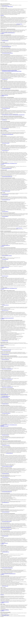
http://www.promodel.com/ (5, 359)
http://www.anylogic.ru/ (5, 40)
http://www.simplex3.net (9, 453)
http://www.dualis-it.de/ (5, 194)
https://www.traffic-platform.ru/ (6, 413)
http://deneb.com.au (5, 79)
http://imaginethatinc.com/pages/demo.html (18, 114)
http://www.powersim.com (5, 354)
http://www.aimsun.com (5, 5)
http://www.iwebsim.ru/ (5, 211)
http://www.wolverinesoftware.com (6, 168)
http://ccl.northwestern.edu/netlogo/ (7, 255)
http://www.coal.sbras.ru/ (5, 267)
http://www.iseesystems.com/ (6, 199)
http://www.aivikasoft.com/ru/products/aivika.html (8, 573)
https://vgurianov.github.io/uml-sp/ (6, 521)
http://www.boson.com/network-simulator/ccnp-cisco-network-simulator (11, 71)
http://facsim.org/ (4, 119)
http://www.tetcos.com (5, 259)
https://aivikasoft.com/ (5, 95)
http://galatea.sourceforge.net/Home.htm (7, 134)
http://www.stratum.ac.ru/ (5, 502)
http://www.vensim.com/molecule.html (6, 527)
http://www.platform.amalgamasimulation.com (8, 32)
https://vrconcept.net (5, 543)
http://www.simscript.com (5, 473)
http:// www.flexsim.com (5, 128)
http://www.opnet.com (5, 340)
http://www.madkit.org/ (5, 216)
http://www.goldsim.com (5, 150)
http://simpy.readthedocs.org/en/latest (7, 466)
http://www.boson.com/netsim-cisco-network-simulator (9, 70)
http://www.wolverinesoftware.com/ (7, 491)
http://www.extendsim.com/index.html (7, 114)
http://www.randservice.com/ (6, 396)
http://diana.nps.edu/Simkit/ (6, 445)
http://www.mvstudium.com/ (6, 245)
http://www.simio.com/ (5, 439)
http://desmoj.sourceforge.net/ (6, 88)
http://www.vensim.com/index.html (6, 529)
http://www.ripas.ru (10, 6)
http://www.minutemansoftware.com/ (7, 176)
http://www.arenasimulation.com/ (6, 46)
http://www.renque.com (5, 403)
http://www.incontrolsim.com (6, 108)
